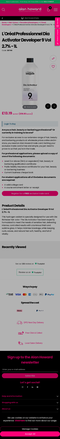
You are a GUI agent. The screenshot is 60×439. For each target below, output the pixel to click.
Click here (20, 420)
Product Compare (58, 37)
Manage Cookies (30, 429)
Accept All (30, 434)
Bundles (58, 22)
